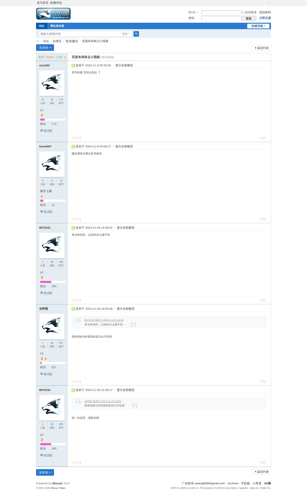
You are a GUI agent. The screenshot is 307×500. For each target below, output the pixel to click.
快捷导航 (257, 26)
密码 (191, 18)
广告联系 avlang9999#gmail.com (203, 483)
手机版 (245, 483)
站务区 (57, 41)
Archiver (233, 483)
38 (52, 343)
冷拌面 (43, 308)
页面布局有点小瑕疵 (95, 41)
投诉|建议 (72, 41)
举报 (263, 138)
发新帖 (44, 47)
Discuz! (57, 483)
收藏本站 (56, 2)
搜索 (125, 33)
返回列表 (263, 48)
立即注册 (265, 18)
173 (61, 99)
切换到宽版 (269, 3)
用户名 (191, 12)
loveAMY (45, 146)
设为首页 (43, 2)
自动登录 (249, 12)
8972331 (45, 227)
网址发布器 (57, 25)
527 (61, 343)
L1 (41, 110)
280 (61, 262)
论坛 (41, 25)
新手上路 (46, 191)
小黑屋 (257, 483)
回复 (79, 138)
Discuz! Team (58, 488)
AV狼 (37, 41)
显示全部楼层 (124, 65)
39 (52, 262)
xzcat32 (44, 65)
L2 (41, 353)
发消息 (48, 130)
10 (42, 99)
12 (61, 180)
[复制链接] (107, 57)
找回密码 (265, 12)
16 (52, 99)
